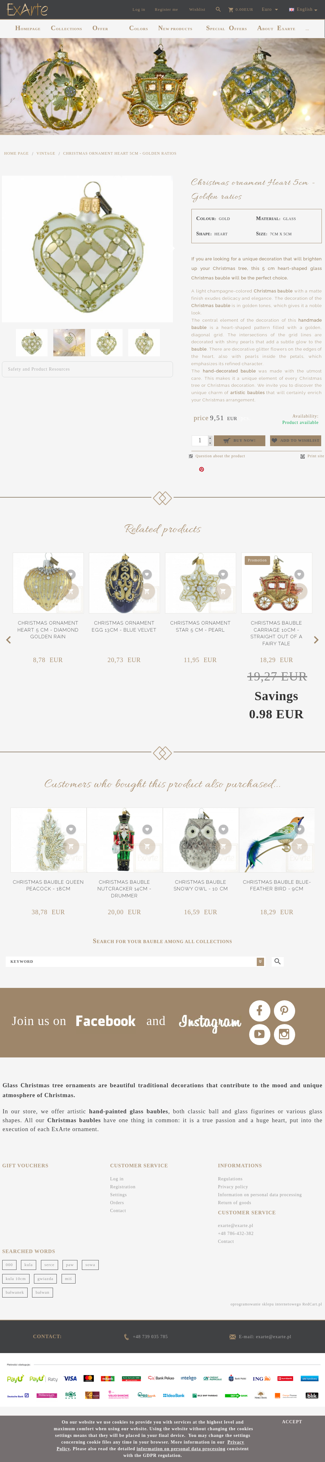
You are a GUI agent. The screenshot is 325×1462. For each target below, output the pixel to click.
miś (68, 1286)
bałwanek (15, 1300)
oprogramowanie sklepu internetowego (265, 1312)
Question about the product (217, 456)
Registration (123, 1195)
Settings (118, 1203)
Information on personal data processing (260, 1203)
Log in (117, 1187)
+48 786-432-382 (236, 1242)
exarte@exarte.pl (236, 1234)
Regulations (230, 1187)
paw (70, 1273)
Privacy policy (233, 1195)
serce (49, 1273)
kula (28, 1273)
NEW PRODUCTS (175, 27)
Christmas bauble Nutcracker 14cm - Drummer (124, 889)
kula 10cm (16, 1286)
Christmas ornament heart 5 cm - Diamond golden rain (48, 630)
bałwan (43, 1300)
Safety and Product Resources (39, 369)
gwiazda (45, 1286)
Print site (312, 456)
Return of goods (234, 1211)
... (307, 29)
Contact (118, 1219)
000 (9, 1273)
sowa (90, 1273)
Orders (117, 1211)
